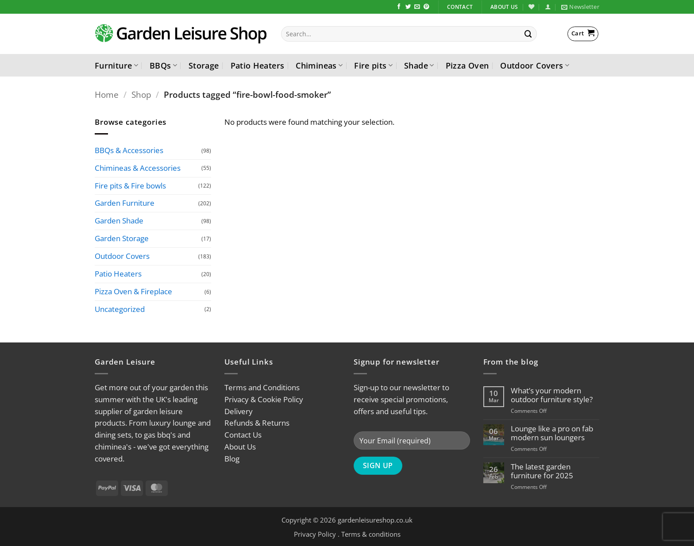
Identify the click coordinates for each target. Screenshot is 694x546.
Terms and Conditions (262, 387)
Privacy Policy (315, 534)
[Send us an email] (417, 7)
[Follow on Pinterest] (426, 7)
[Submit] (528, 34)
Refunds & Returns (256, 423)
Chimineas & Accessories (138, 168)
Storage (204, 65)
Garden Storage (122, 238)
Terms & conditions (371, 534)
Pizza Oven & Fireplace (133, 291)
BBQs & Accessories (129, 150)
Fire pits (373, 65)
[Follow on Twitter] (408, 7)
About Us (240, 447)
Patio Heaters (258, 65)
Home (107, 94)
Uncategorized (120, 309)
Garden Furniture (124, 203)
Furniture (116, 65)
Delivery (238, 411)
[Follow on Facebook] (399, 7)
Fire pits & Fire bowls (130, 186)
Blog (231, 459)
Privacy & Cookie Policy (263, 399)
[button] (548, 6)
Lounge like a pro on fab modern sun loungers (552, 433)
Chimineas (319, 65)
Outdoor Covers (534, 65)
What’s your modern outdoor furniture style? (552, 395)
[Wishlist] (531, 6)
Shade (419, 65)
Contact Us (243, 435)
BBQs (163, 65)
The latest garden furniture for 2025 (542, 471)
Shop (141, 94)
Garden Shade (119, 221)
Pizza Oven (467, 65)
